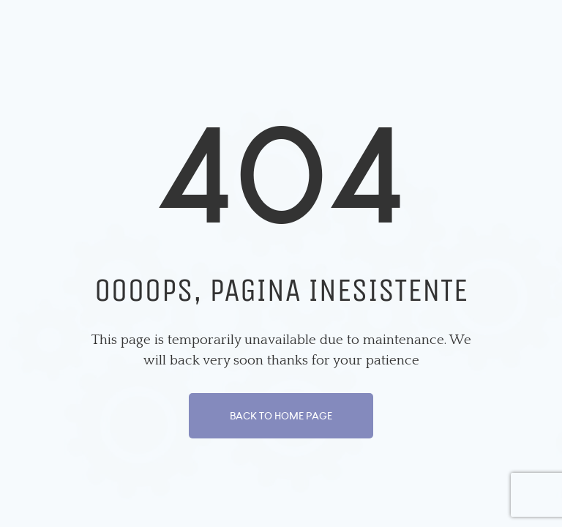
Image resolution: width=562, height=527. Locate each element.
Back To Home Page (281, 415)
